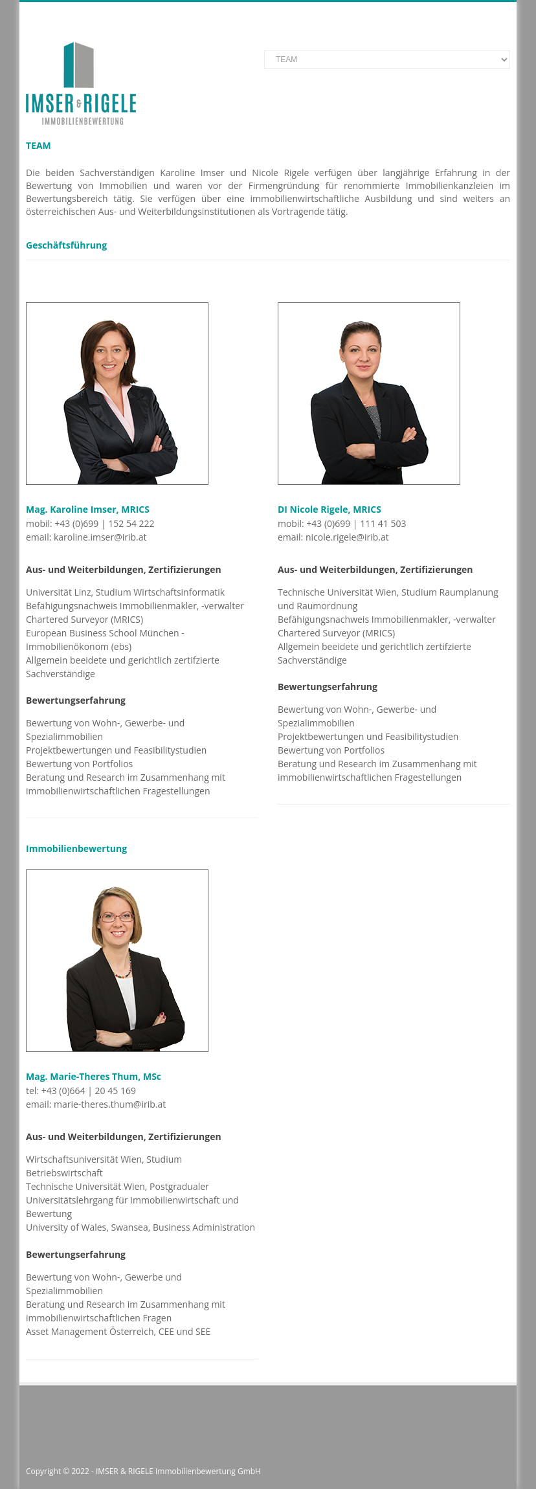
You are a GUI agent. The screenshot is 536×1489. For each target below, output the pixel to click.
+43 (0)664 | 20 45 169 (88, 1090)
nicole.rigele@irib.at (347, 537)
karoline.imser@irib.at (100, 537)
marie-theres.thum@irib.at (110, 1104)
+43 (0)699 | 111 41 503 (356, 523)
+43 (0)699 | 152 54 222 (104, 523)
